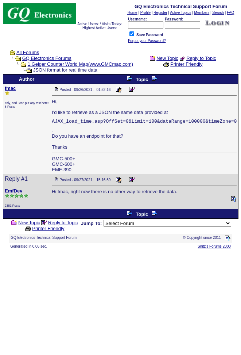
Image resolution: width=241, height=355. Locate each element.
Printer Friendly (186, 64)
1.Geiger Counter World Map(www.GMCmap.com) (80, 64)
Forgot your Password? (147, 41)
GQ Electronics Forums (46, 58)
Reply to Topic (201, 58)
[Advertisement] (120, 301)
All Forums (27, 52)
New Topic (167, 58)
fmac (10, 88)
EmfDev (13, 191)
